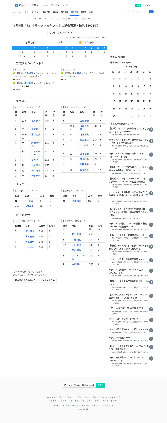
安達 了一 (35, 160)
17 (120, 101)
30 (114, 116)
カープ (64, 397)
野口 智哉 (35, 170)
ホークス (66, 400)
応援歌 (83, 12)
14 (144, 94)
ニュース (16, 12)
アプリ (66, 5)
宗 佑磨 (34, 129)
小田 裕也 (29, 206)
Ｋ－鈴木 (29, 247)
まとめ (25, 12)
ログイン (147, 5)
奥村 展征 (28, 83)
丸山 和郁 (76, 201)
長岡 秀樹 (84, 169)
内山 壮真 (28, 73)
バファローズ (87, 397)
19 (132, 101)
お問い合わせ (109, 405)
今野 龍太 (76, 264)
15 (150, 94)
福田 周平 (35, 120)
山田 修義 (29, 236)
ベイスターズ (53, 397)
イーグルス (100, 397)
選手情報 (64, 12)
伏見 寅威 (76, 73)
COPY (100, 385)
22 (150, 101)
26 (132, 109)
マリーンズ (89, 400)
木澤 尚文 (76, 239)
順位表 (55, 12)
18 (126, 101)
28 (144, 109)
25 (126, 109)
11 (126, 94)
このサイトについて (96, 405)
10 (120, 94)
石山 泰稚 (76, 245)
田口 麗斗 (76, 250)
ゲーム (45, 5)
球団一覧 (85, 405)
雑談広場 (46, 12)
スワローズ (101, 400)
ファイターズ (113, 397)
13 (138, 94)
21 (144, 101)
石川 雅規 (76, 234)
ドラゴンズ (74, 397)
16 (114, 101)
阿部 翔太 (29, 242)
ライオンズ (77, 400)
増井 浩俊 (29, 231)
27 (138, 109)
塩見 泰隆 (84, 120)
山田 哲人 (84, 134)
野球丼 (55, 405)
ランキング (35, 12)
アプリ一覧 (63, 405)
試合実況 (55, 5)
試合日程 (74, 12)
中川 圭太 (35, 134)
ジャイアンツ (54, 400)
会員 (91, 12)
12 (132, 94)
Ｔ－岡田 (29, 201)
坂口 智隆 (84, 153)
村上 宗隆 (84, 140)
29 (150, 109)
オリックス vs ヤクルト (60, 32)
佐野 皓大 (35, 176)
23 (114, 109)
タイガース (113, 400)
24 (120, 109)
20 (138, 101)
